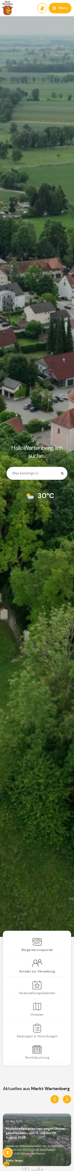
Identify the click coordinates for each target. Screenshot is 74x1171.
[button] (60, 8)
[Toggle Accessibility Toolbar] (7, 1152)
